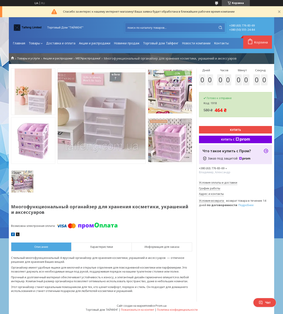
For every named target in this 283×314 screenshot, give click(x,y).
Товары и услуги (28, 58)
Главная (19, 43)
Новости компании (196, 43)
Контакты (221, 43)
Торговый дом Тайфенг (160, 43)
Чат (265, 303)
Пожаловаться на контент (137, 310)
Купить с (235, 139)
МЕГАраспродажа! (88, 58)
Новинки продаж (127, 43)
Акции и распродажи (94, 43)
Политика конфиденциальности (177, 310)
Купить (235, 130)
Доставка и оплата (60, 43)
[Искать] (220, 27)
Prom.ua (160, 306)
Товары (34, 43)
